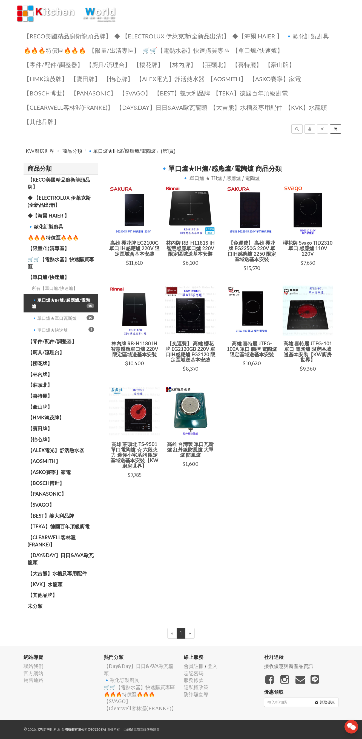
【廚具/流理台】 (108, 64)
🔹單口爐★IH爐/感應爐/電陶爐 (63, 303)
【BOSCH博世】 (46, 93)
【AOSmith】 (226, 78)
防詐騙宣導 (196, 694)
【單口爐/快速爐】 (257, 50)
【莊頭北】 (214, 64)
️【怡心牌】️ (118, 78)
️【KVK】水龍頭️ (306, 107)
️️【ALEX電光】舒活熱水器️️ (170, 78)
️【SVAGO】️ (135, 93)
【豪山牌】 (280, 64)
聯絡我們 (33, 666)
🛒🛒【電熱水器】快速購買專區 (185, 50)
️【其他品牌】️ (42, 121)
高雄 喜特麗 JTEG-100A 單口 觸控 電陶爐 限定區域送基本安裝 (252, 348)
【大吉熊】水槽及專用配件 (246, 107)
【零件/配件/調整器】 (53, 64)
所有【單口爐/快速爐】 (54, 288)
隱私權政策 (196, 687)
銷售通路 (33, 680)
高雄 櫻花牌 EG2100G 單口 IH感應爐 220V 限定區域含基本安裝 (134, 248)
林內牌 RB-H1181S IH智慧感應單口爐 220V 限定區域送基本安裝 (190, 248)
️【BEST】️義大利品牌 (182, 93)
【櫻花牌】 (148, 64)
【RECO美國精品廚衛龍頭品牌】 (67, 36)
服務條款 (193, 680)
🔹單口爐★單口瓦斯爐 (63, 318)
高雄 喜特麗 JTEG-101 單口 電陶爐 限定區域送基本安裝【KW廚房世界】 (307, 351)
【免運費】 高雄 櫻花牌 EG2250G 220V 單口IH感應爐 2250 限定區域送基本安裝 (252, 251)
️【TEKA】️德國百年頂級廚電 (250, 93)
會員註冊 (193, 666)
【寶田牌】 (85, 78)
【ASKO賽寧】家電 (275, 78)
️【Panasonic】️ (94, 93)
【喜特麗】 (247, 64)
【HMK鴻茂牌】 (46, 78)
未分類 (35, 606)
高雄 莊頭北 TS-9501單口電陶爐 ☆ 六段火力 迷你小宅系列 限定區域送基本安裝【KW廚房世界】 (134, 455)
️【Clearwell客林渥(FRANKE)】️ (68, 107)
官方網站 (33, 673)
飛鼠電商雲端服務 (140, 729)
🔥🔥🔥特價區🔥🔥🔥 (55, 50)
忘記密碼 (193, 673)
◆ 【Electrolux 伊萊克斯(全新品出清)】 (171, 36)
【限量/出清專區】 (114, 50)
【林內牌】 (181, 64)
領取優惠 (325, 702)
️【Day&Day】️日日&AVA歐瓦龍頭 (161, 107)
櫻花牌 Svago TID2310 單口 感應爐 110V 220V (307, 248)
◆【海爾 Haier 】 (257, 36)
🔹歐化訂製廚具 (307, 36)
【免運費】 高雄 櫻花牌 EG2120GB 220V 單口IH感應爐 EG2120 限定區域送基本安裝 (190, 351)
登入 (212, 666)
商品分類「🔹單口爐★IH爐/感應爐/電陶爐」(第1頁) (119, 151)
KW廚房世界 (40, 151)
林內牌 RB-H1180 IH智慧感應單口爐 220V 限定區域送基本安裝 (134, 348)
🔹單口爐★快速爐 (63, 329)
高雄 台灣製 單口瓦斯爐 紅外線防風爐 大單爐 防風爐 (190, 449)
